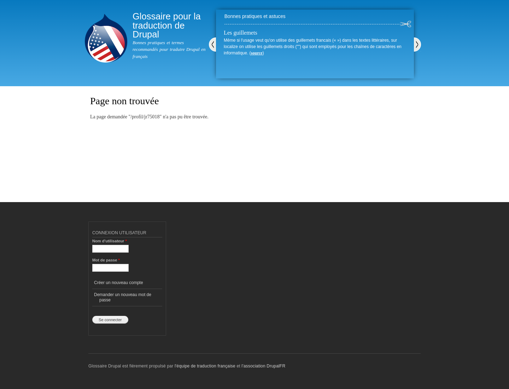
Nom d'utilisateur (109, 241)
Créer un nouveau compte (118, 282)
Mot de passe (106, 260)
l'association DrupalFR (263, 366)
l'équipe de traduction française (205, 366)
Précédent (212, 44)
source (257, 53)
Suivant (417, 44)
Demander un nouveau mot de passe (122, 297)
